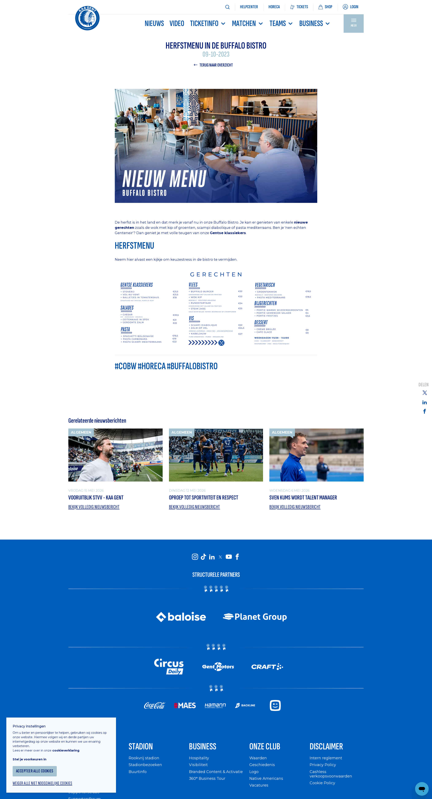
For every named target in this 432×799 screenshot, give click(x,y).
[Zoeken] (227, 7)
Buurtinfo (138, 771)
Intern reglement (326, 758)
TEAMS (282, 23)
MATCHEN (248, 23)
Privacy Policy (323, 764)
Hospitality (199, 758)
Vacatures (258, 785)
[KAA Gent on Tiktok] (203, 557)
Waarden (258, 758)
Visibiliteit (198, 764)
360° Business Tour (207, 778)
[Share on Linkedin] (424, 402)
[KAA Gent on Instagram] (195, 557)
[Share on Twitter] (424, 392)
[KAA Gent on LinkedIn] (212, 557)
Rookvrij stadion (144, 758)
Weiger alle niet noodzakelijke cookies (42, 783)
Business (315, 23)
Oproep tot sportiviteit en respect (203, 497)
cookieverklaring (65, 750)
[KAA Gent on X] (220, 557)
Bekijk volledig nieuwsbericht (93, 507)
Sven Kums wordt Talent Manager (303, 497)
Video (177, 23)
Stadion (141, 746)
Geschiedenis (262, 764)
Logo (254, 771)
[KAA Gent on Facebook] (237, 557)
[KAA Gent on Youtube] (229, 557)
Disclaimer (326, 746)
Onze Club (264, 746)
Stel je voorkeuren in (29, 759)
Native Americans (266, 778)
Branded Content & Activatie (216, 771)
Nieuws (154, 23)
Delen (423, 384)
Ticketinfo (208, 23)
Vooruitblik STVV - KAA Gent (95, 497)
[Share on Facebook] (424, 411)
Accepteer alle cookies (34, 771)
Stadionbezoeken (145, 764)
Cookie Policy (322, 783)
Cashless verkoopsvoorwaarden (331, 774)
